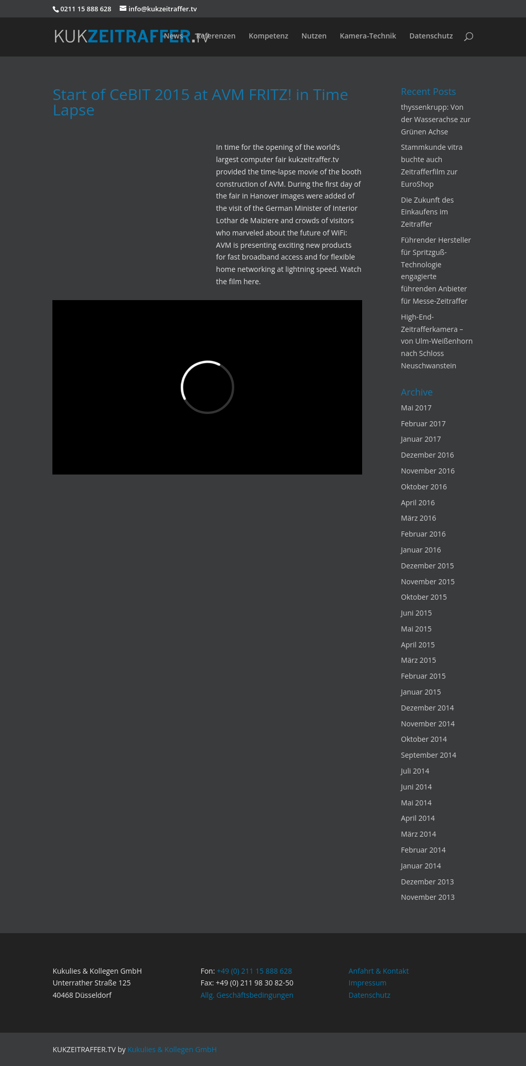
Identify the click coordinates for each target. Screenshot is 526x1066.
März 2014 (418, 834)
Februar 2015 (423, 676)
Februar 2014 (423, 850)
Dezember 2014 (427, 708)
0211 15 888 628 (85, 8)
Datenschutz (431, 36)
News (173, 36)
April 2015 (418, 644)
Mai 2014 (416, 802)
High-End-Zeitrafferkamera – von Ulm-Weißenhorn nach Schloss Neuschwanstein (437, 341)
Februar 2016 (423, 534)
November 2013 (428, 897)
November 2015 (428, 581)
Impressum (368, 983)
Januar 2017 (421, 439)
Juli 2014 (415, 771)
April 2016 (418, 502)
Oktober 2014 (424, 739)
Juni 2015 (416, 613)
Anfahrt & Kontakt (379, 971)
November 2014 (428, 723)
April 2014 (418, 818)
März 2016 (418, 518)
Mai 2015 (416, 629)
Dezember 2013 (427, 881)
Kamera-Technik (368, 36)
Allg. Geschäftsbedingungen (246, 995)
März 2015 (418, 660)
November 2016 (428, 471)
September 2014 (429, 755)
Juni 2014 (416, 787)
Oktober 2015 (424, 597)
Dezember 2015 (427, 565)
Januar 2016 (421, 550)
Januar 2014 (421, 866)
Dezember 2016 (427, 455)
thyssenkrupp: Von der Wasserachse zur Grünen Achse (436, 119)
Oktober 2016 (424, 486)
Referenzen (216, 36)
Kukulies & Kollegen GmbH (172, 1049)
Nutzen (314, 36)
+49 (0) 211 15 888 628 (254, 971)
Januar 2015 (421, 692)
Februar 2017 (423, 423)
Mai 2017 (416, 407)
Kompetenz (268, 36)
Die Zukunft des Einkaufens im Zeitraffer (427, 212)
